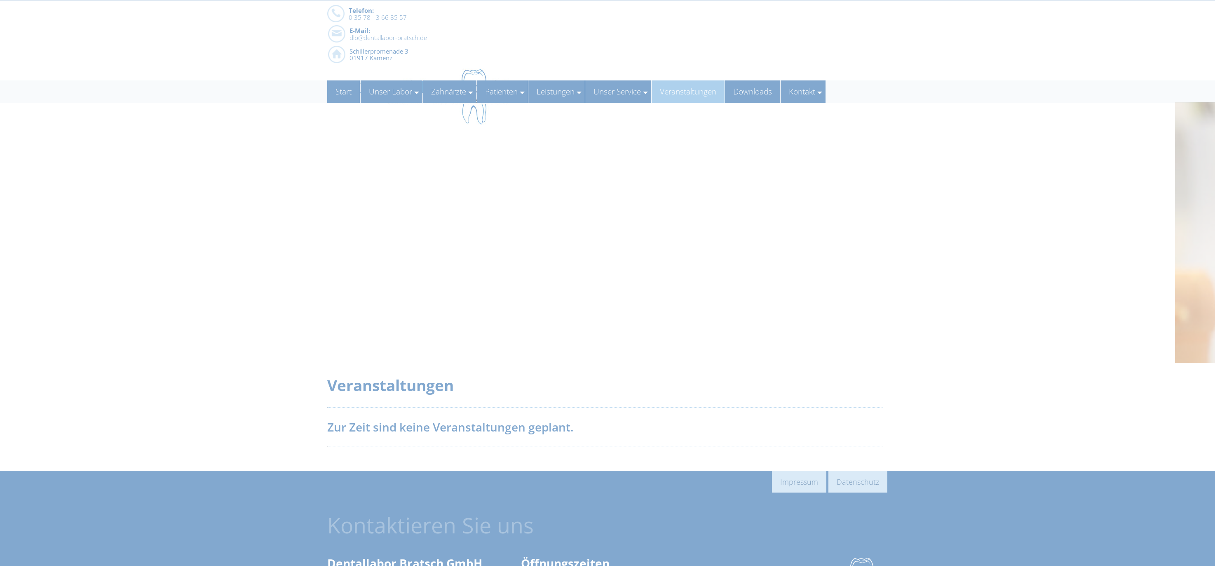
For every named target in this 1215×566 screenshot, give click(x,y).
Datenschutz (858, 481)
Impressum (799, 481)
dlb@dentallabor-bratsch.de (518, 41)
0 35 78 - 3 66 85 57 (378, 41)
